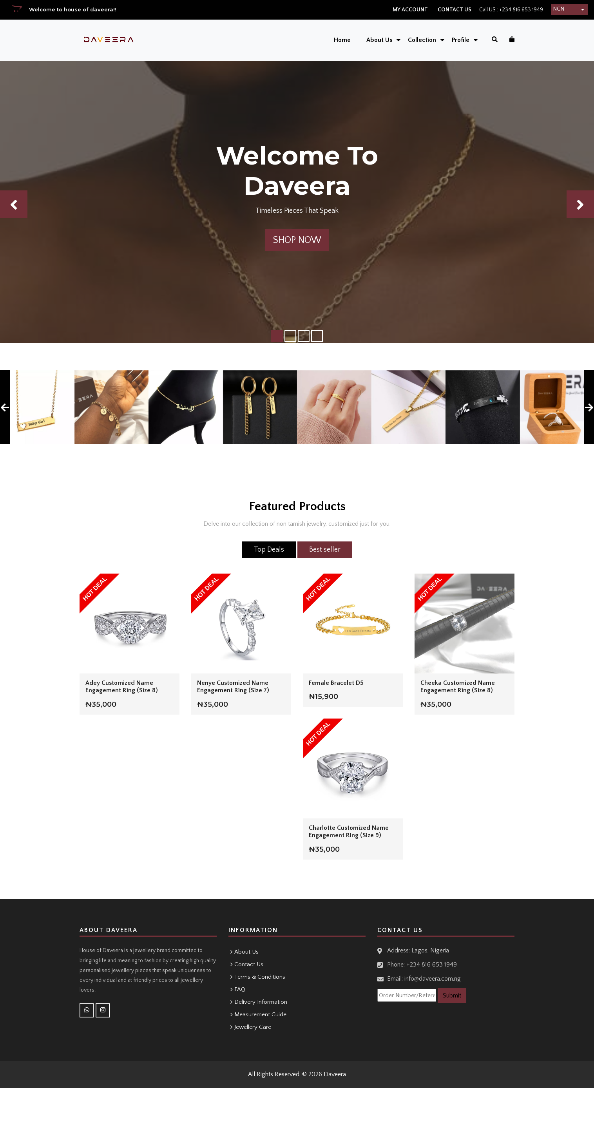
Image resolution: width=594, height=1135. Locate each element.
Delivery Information (260, 1002)
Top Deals (269, 550)
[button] (569, 9)
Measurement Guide (260, 1014)
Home (341, 39)
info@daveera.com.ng (432, 978)
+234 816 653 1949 (520, 10)
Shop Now (297, 240)
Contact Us (454, 10)
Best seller (324, 550)
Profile (460, 39)
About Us (379, 39)
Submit (452, 995)
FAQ (239, 989)
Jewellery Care (252, 1027)
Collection (421, 39)
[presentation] (5, 407)
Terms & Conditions (259, 977)
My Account (410, 10)
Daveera (335, 1074)
